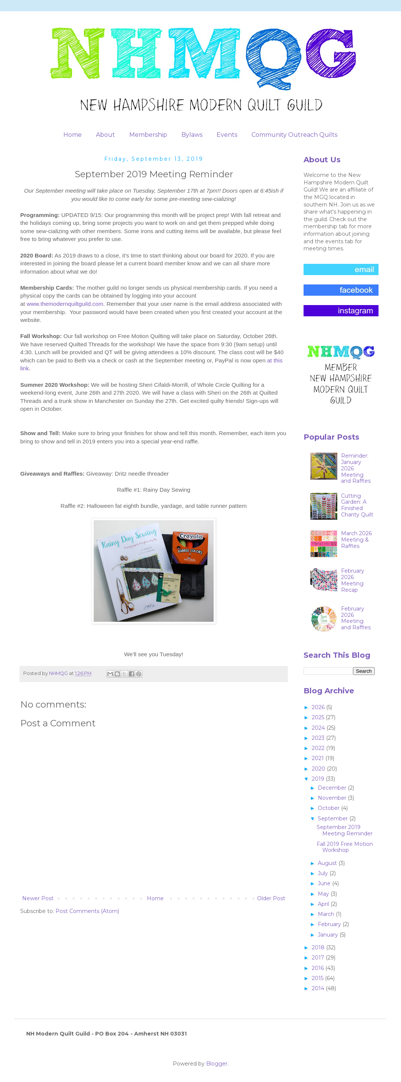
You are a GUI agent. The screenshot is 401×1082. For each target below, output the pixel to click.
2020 (319, 768)
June (325, 883)
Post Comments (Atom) (87, 911)
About (105, 134)
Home (72, 134)
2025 (319, 717)
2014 (319, 988)
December (333, 787)
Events (227, 134)
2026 (319, 707)
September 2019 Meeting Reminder (345, 830)
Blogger (216, 1063)
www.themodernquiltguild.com (65, 304)
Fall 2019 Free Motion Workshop (345, 847)
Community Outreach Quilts (294, 134)
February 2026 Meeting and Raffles (356, 618)
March (327, 914)
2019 (319, 778)
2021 (318, 758)
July (323, 873)
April (324, 904)
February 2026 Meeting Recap (352, 580)
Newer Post (38, 898)
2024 (319, 727)
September (333, 818)
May (324, 893)
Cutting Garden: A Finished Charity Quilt (357, 505)
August (328, 863)
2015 (318, 978)
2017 (319, 957)
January (329, 934)
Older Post (271, 898)
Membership (148, 134)
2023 (319, 738)
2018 (319, 947)
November (333, 798)
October (329, 808)
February (330, 924)
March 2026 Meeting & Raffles (356, 539)
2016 (318, 968)
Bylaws (191, 134)
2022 (319, 748)
